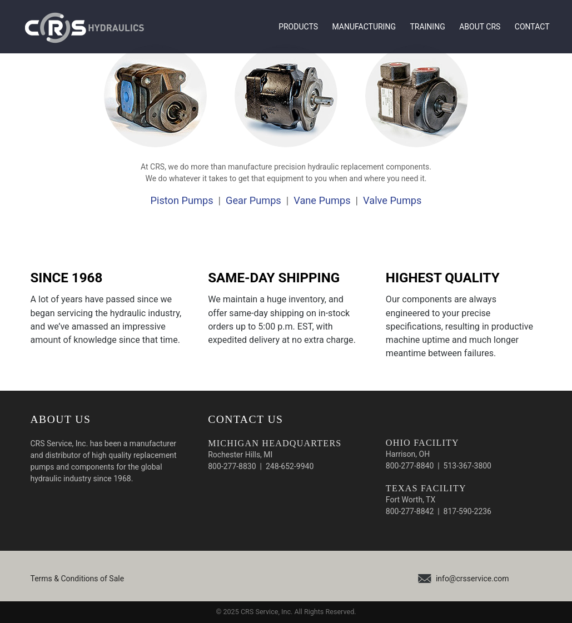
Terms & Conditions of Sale (78, 578)
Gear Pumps (253, 200)
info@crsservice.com (472, 578)
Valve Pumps (392, 200)
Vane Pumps (322, 200)
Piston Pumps (182, 200)
